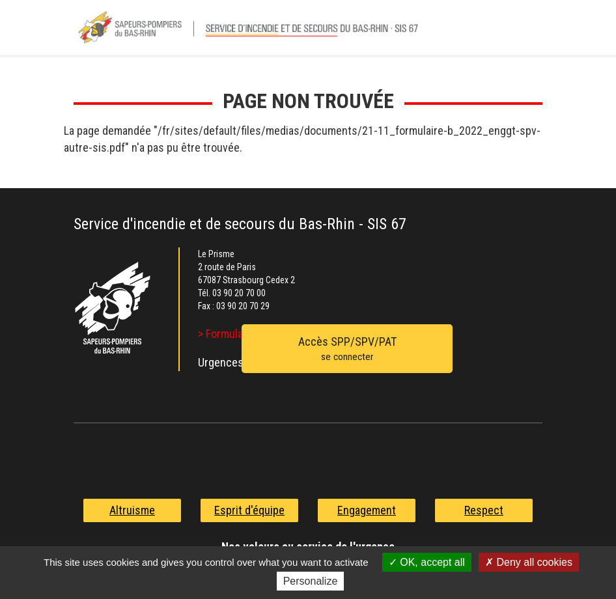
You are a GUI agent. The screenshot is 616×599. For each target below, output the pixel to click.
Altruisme (132, 510)
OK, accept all (427, 562)
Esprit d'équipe (249, 510)
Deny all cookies (528, 562)
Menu (526, 32)
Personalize (310, 581)
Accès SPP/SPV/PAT (347, 350)
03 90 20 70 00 (239, 293)
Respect (483, 510)
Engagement (366, 510)
